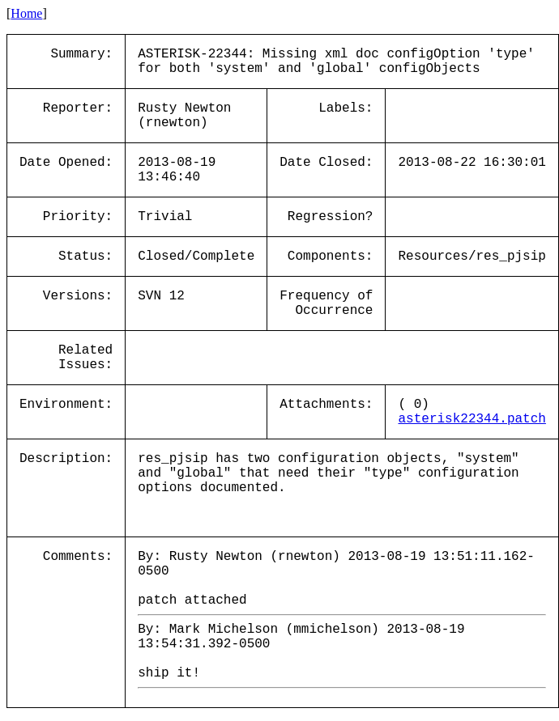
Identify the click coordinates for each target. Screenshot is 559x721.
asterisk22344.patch (471, 419)
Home (26, 13)
